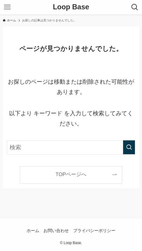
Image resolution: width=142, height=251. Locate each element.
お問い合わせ (56, 230)
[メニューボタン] (7, 7)
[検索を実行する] (129, 147)
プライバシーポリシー (94, 230)
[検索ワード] (71, 147)
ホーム (33, 230)
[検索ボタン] (134, 7)
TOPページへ (71, 174)
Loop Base (71, 7)
